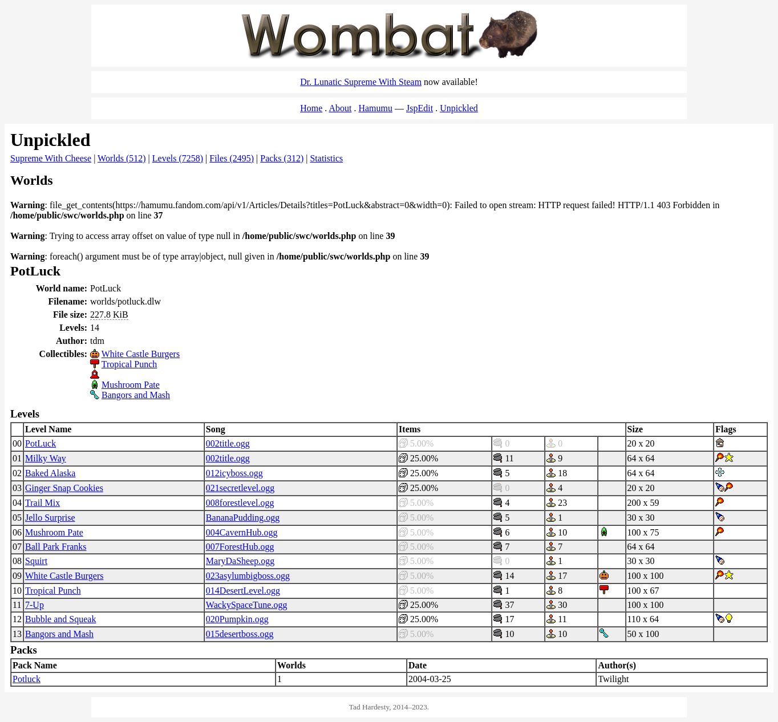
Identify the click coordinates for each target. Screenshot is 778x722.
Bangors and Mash (136, 395)
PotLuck (40, 443)
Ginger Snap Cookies (64, 488)
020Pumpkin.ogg (237, 619)
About (340, 108)
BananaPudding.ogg (242, 517)
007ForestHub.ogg (240, 546)
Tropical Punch (129, 364)
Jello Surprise (50, 517)
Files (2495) (231, 158)
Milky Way (45, 458)
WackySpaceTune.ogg (246, 605)
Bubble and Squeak (60, 619)
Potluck (26, 679)
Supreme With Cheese (50, 158)
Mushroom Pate (131, 385)
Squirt (36, 561)
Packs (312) (281, 158)
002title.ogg (228, 443)
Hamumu (375, 108)
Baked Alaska (50, 473)
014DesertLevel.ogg (243, 590)
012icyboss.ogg (234, 473)
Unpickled (459, 108)
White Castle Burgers (141, 354)
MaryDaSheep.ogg (240, 561)
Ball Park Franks (56, 546)
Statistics (326, 158)
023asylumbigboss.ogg (248, 576)
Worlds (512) (121, 158)
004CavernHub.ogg (242, 532)
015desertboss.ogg (240, 634)
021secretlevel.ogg (240, 488)
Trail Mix (42, 503)
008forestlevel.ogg (240, 503)
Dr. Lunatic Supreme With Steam (361, 82)
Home (311, 108)
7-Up (34, 605)
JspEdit (419, 108)
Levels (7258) (177, 158)
